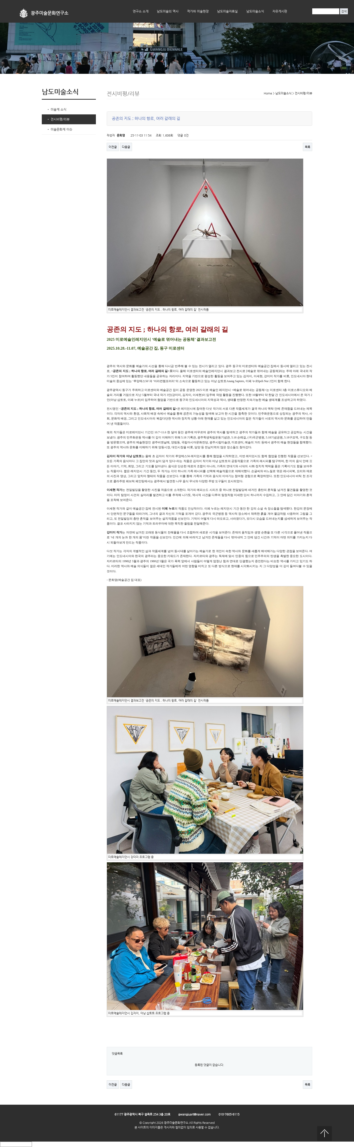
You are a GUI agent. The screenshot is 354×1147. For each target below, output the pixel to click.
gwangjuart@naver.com (194, 1114)
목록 (307, 147)
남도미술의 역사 (167, 11)
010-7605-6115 (229, 1114)
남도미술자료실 (227, 11)
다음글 (126, 147)
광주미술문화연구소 (49, 13)
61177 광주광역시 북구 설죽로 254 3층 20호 (142, 1114)
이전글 (113, 147)
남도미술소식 (255, 11)
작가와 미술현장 (198, 11)
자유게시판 (279, 11)
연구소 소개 (140, 11)
